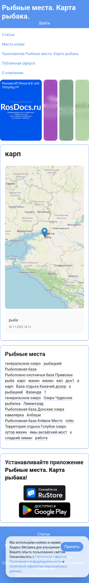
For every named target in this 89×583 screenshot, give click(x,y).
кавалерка (14, 415)
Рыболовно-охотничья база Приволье (39, 375)
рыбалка (13, 403)
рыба (9, 380)
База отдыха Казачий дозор (41, 386)
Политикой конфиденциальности (35, 561)
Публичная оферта (18, 63)
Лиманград (33, 403)
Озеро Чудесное (58, 398)
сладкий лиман (18, 438)
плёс (70, 420)
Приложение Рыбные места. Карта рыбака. (40, 54)
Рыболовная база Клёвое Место (34, 420)
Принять (72, 546)
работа (41, 438)
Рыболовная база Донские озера (34, 409)
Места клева (13, 44)
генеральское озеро (23, 363)
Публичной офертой (50, 557)
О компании (12, 73)
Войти (44, 23)
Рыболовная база (21, 369)
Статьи (8, 34)
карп (21, 380)
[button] (44, 232)
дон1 (70, 380)
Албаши (34, 415)
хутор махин (16, 432)
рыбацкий (53, 363)
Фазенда (33, 392)
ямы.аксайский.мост (48, 432)
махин (34, 380)
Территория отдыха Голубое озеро (35, 426)
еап (59, 380)
